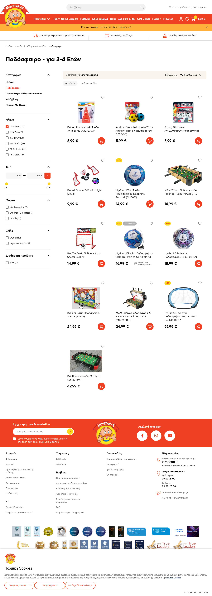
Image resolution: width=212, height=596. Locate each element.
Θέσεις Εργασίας (14, 507)
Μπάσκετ (10, 82)
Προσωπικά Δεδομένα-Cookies (71, 483)
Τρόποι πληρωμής (115, 469)
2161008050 (170, 462)
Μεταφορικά (112, 464)
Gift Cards (143, 19)
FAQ (58, 507)
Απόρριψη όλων (51, 585)
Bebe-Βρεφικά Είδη (122, 19)
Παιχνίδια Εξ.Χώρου (65, 19)
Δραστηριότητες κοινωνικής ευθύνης (20, 471)
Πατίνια (85, 19)
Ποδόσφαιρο (13, 87)
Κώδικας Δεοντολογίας (68, 488)
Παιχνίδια (40, 19)
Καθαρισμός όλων (89, 83)
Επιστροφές (112, 475)
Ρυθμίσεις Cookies (18, 585)
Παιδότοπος (12, 493)
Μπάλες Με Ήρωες (16, 105)
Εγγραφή (70, 431)
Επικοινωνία (12, 488)
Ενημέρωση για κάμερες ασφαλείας (68, 500)
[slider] (6, 183)
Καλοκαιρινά (100, 19)
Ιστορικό (10, 464)
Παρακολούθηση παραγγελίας (121, 459)
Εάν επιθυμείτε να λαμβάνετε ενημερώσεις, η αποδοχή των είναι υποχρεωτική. (40, 440)
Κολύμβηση (12, 99)
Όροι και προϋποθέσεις (68, 478)
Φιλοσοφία (11, 459)
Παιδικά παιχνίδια (14, 46)
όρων (35, 442)
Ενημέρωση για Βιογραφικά (19, 512)
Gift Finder (61, 459)
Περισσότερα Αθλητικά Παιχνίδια (24, 93)
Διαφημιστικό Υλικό (15, 477)
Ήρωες (156, 19)
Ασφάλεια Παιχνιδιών (67, 494)
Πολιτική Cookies (174, 577)
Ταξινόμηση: (171, 75)
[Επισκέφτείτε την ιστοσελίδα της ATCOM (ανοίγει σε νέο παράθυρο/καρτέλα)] (196, 592)
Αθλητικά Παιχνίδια (36, 46)
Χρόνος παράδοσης (179, 7)
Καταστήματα (199, 7)
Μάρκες (168, 19)
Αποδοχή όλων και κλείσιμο (85, 585)
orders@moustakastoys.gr (175, 492)
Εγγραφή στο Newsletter (31, 424)
